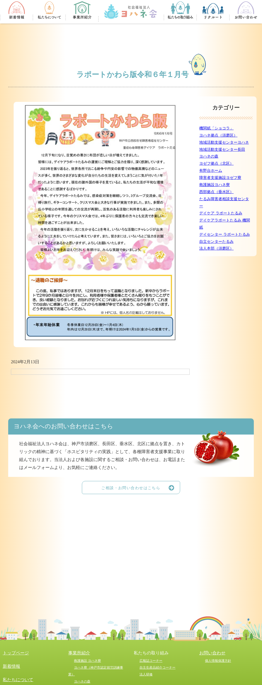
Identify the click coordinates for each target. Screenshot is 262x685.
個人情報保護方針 (218, 661)
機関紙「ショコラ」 (216, 128)
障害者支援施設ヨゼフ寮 (220, 177)
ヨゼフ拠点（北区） (216, 163)
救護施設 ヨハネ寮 (87, 661)
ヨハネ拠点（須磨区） (218, 135)
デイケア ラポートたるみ (220, 213)
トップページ (16, 653)
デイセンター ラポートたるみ (224, 234)
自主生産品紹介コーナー (157, 667)
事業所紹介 (79, 653)
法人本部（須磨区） (216, 248)
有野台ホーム (210, 170)
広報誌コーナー (150, 661)
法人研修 (146, 674)
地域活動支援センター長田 (222, 149)
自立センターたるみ (216, 241)
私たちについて (18, 679)
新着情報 (11, 666)
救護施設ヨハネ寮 (214, 184)
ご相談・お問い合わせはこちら (140, 487)
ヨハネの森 (208, 156)
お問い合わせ (212, 653)
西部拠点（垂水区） (216, 192)
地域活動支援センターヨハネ (224, 142)
